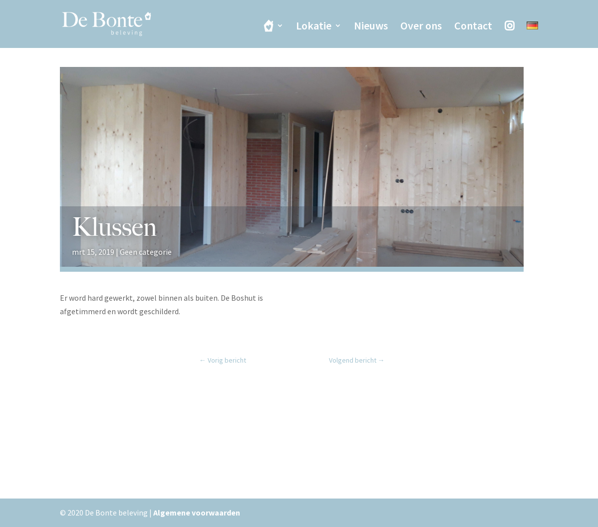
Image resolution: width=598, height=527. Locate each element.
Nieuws (371, 27)
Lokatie (313, 27)
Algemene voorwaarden (196, 513)
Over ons (421, 27)
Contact (473, 27)
